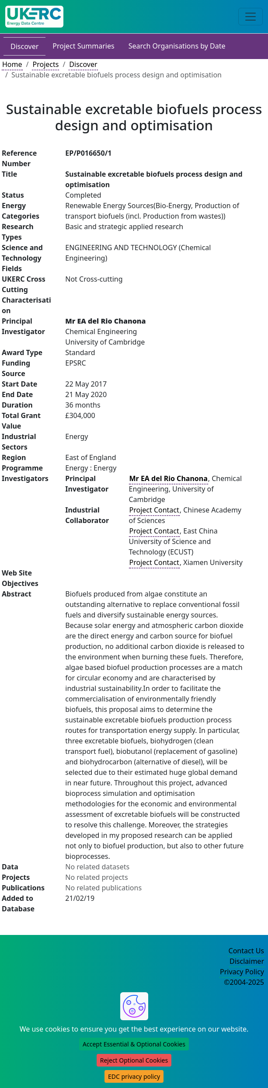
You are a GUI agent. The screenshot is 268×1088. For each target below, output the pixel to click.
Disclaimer (247, 961)
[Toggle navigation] (250, 16)
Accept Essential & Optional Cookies (134, 1044)
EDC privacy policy (134, 1076)
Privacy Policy (242, 971)
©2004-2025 (244, 982)
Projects (45, 64)
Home (12, 64)
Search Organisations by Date (177, 46)
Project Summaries (83, 46)
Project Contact (154, 510)
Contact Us (246, 950)
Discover (24, 46)
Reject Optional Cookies (134, 1060)
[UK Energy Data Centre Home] (34, 16)
